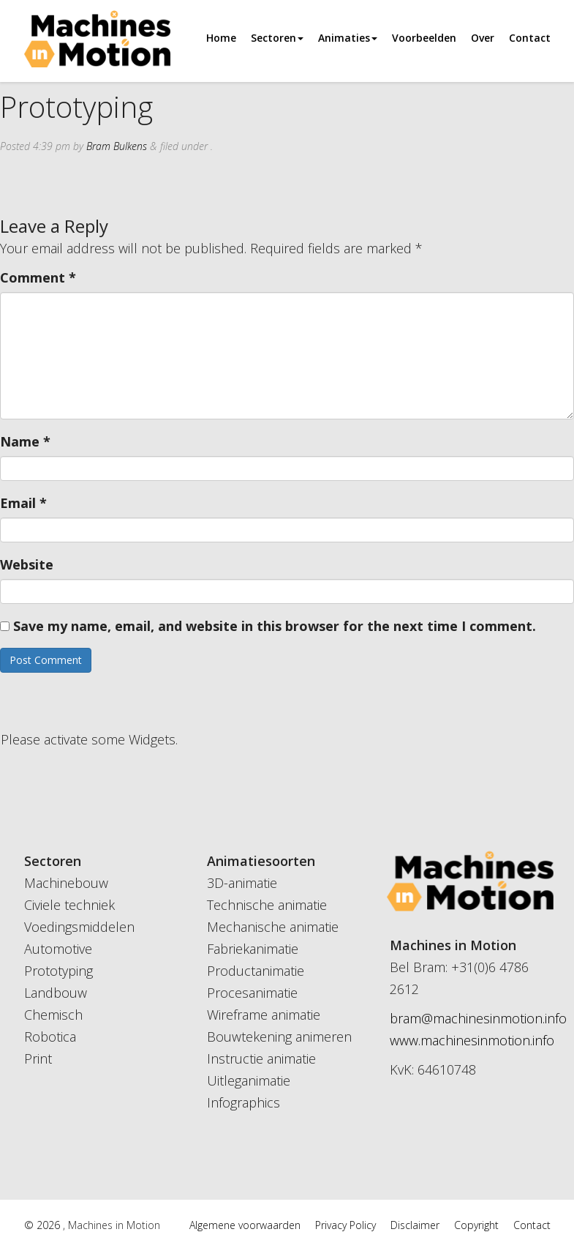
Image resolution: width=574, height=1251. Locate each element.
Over (482, 38)
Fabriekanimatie (252, 948)
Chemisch (53, 1014)
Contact (530, 38)
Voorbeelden (424, 38)
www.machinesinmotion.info (472, 1040)
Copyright (476, 1225)
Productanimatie (255, 970)
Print (38, 1058)
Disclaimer (414, 1225)
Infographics (243, 1102)
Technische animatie (267, 905)
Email (23, 503)
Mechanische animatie (273, 927)
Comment (38, 277)
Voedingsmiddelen (79, 927)
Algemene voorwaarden (245, 1225)
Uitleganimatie (248, 1080)
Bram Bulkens (116, 146)
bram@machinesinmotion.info (478, 1018)
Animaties (347, 38)
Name (25, 441)
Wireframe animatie (263, 1014)
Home (221, 38)
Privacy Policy (345, 1225)
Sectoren (277, 38)
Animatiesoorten (261, 861)
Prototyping (58, 970)
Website (26, 564)
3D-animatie (242, 883)
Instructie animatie (261, 1058)
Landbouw (55, 992)
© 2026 (43, 1225)
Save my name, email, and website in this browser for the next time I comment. (274, 626)
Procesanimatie (252, 992)
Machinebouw (66, 883)
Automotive (58, 948)
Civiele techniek (69, 905)
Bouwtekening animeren (279, 1036)
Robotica (50, 1036)
